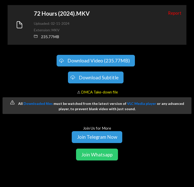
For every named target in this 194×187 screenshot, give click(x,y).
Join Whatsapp (97, 154)
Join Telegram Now (97, 137)
